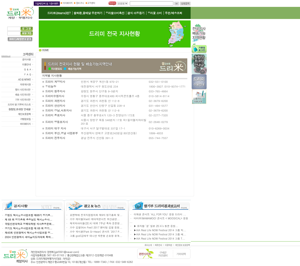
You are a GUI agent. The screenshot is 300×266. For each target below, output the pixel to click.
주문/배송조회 (173, 13)
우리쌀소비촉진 (114, 13)
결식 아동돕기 (135, 13)
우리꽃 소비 (155, 13)
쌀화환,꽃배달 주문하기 (88, 13)
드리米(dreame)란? (58, 13)
